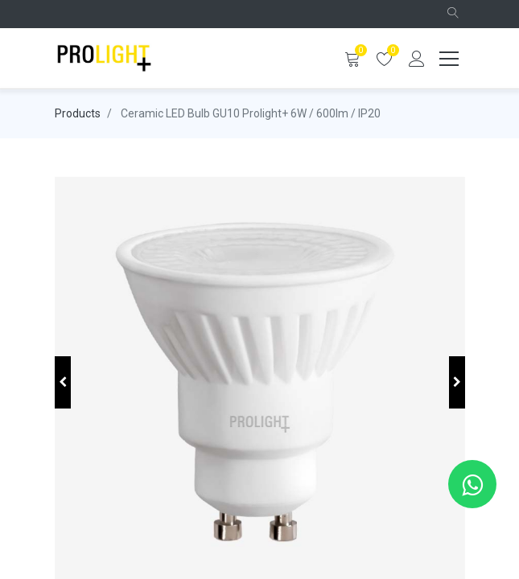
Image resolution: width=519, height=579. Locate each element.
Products (78, 113)
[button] (453, 14)
